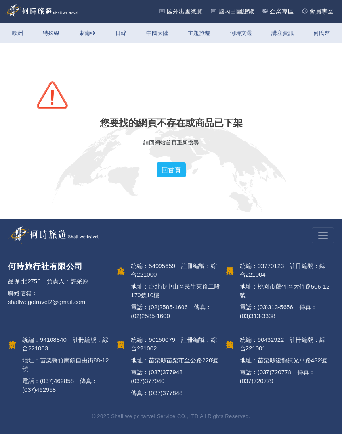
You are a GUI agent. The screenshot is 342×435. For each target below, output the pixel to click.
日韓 (120, 33)
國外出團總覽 (185, 11)
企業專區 (282, 11)
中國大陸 (157, 33)
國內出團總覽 (236, 11)
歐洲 (17, 33)
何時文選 (241, 33)
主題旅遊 (199, 33)
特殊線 (51, 33)
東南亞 (87, 33)
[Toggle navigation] (323, 236)
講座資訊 (282, 33)
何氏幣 (321, 33)
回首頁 (171, 171)
